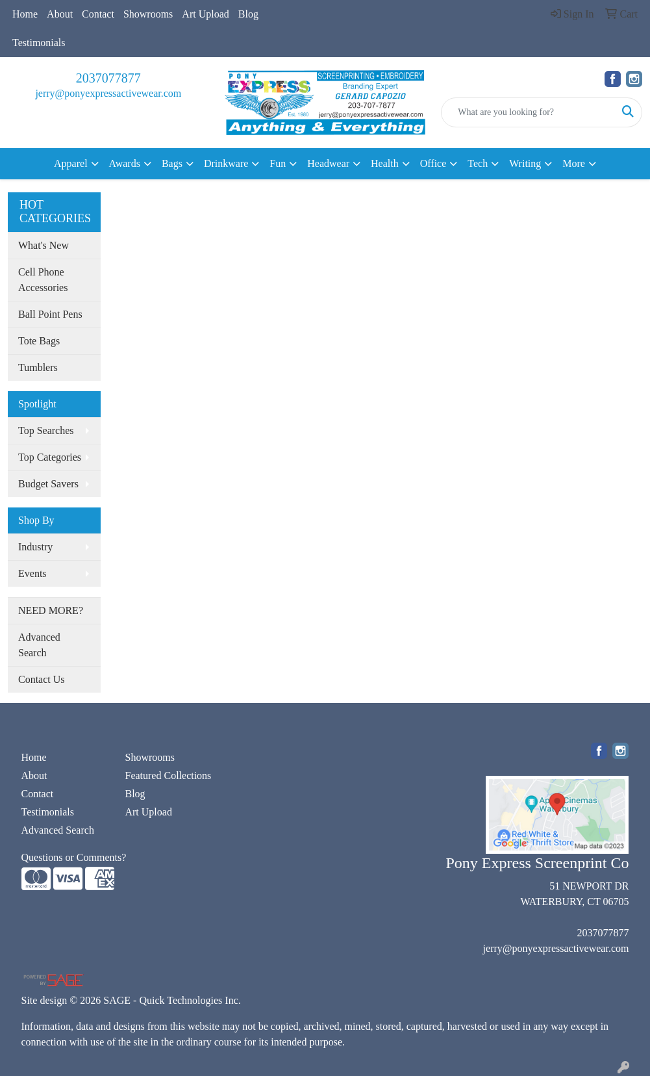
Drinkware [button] (226, 163)
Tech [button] (478, 163)
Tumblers (38, 367)
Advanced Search (39, 645)
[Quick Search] (528, 112)
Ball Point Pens (50, 314)
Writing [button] (525, 163)
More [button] (573, 163)
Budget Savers (48, 483)
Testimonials (39, 42)
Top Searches (46, 430)
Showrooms (148, 13)
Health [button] (385, 163)
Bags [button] (172, 163)
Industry (35, 546)
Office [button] (433, 163)
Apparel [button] (71, 163)
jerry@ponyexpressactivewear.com (108, 93)
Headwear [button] (328, 163)
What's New (43, 245)
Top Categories (49, 457)
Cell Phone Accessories (43, 279)
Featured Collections (168, 775)
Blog (248, 13)
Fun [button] (277, 163)
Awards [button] (124, 163)
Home (25, 13)
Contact (98, 13)
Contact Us (41, 679)
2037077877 (108, 78)
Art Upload (205, 13)
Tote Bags (39, 340)
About (60, 13)
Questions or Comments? (74, 857)
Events (32, 573)
